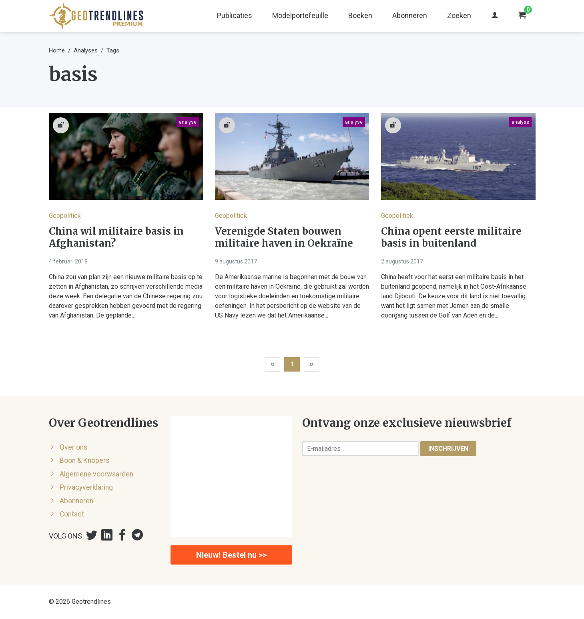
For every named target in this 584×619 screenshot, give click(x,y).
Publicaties (234, 15)
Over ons (74, 447)
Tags (112, 50)
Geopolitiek (65, 215)
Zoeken (459, 15)
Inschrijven (448, 448)
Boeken (360, 15)
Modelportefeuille (300, 15)
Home (57, 50)
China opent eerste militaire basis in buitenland (451, 237)
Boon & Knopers (85, 460)
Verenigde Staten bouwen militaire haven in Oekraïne (284, 237)
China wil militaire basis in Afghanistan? (116, 237)
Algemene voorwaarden (96, 474)
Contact (72, 514)
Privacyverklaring (86, 487)
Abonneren (409, 15)
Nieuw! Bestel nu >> (231, 555)
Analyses (86, 50)
